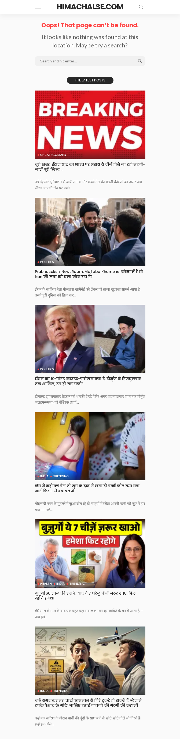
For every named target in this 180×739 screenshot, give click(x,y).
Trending (61, 476)
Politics (47, 261)
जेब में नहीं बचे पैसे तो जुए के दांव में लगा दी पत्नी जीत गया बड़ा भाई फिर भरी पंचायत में (87, 488)
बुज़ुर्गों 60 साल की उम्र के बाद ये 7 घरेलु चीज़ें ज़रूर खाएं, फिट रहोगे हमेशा (85, 596)
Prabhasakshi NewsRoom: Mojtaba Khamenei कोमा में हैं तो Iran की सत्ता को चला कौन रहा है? (89, 274)
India (44, 476)
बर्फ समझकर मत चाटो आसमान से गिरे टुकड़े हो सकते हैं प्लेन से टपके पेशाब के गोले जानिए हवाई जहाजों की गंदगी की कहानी (88, 703)
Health (46, 583)
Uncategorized (53, 154)
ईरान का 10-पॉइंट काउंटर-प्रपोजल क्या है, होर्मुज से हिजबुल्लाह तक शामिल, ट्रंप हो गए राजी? (88, 381)
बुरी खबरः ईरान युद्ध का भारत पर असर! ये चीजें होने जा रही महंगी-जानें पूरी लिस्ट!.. (90, 167)
